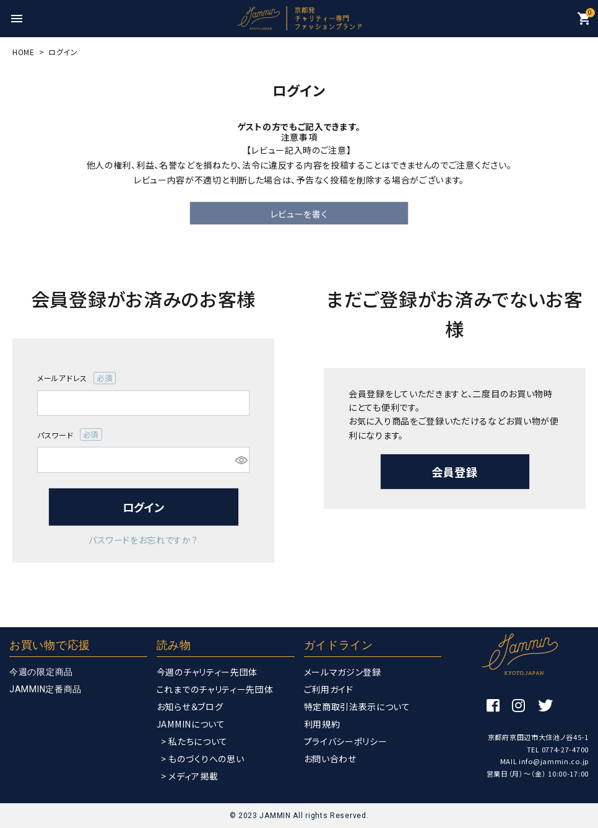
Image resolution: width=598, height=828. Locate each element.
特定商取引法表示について (357, 706)
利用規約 (322, 724)
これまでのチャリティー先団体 (215, 689)
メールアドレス (76, 378)
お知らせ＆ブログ (190, 706)
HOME (23, 51)
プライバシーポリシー (346, 741)
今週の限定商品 (41, 672)
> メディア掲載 (190, 776)
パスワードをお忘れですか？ (143, 540)
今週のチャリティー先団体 (207, 672)
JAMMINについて (191, 724)
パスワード (69, 434)
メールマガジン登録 (342, 672)
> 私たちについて (194, 741)
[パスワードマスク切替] (240, 459)
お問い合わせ (330, 758)
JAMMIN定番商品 (45, 689)
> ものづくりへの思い (203, 758)
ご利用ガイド (328, 689)
